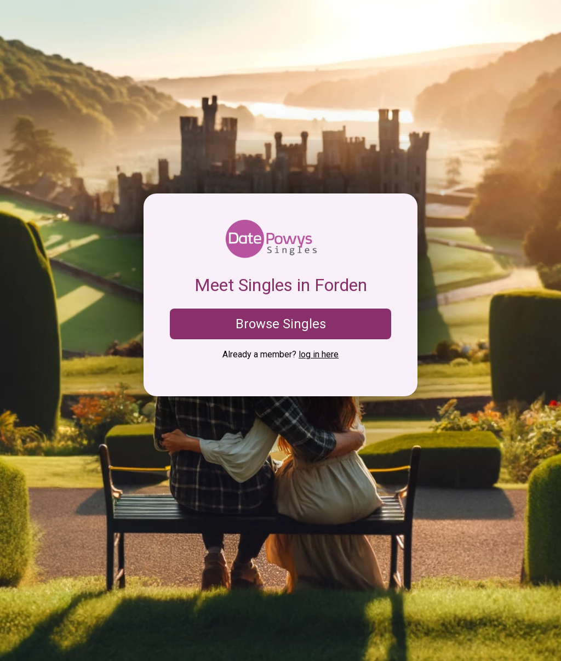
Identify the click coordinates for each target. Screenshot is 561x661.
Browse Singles (281, 324)
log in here (319, 354)
